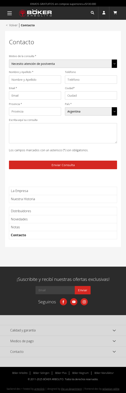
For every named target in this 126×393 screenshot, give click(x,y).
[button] (92, 13)
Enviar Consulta (63, 165)
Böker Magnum (80, 373)
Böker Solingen (41, 373)
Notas (15, 227)
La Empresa (19, 191)
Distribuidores (21, 211)
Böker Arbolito (19, 373)
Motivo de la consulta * (22, 56)
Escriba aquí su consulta (23, 120)
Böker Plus (61, 373)
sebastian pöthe (110, 389)
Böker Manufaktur (104, 373)
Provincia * (15, 104)
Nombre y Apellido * (21, 72)
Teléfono (70, 72)
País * (68, 104)
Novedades (19, 219)
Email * (13, 88)
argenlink (39, 389)
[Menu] (9, 13)
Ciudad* (70, 88)
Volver (11, 25)
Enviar (82, 290)
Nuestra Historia (23, 199)
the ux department (71, 389)
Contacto (18, 235)
